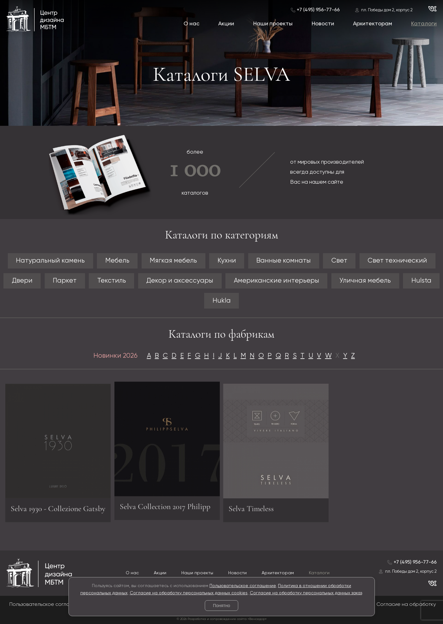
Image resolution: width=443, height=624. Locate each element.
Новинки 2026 (115, 356)
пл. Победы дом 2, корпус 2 (387, 10)
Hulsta (421, 281)
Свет (339, 261)
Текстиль (111, 281)
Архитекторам (372, 24)
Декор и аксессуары (179, 281)
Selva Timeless (251, 511)
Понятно (221, 605)
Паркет (65, 281)
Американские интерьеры (276, 281)
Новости (323, 24)
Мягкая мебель (173, 261)
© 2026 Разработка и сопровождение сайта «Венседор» (222, 619)
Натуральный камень (50, 261)
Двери (22, 281)
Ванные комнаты (283, 261)
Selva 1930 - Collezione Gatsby (58, 511)
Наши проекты (273, 24)
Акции (226, 24)
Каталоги (424, 24)
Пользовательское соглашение (242, 586)
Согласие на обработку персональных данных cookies (189, 593)
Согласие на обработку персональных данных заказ (306, 593)
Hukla (222, 301)
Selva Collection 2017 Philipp (165, 504)
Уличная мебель (365, 281)
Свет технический (397, 261)
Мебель (117, 261)
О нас (191, 24)
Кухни (227, 261)
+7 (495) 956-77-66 (318, 10)
